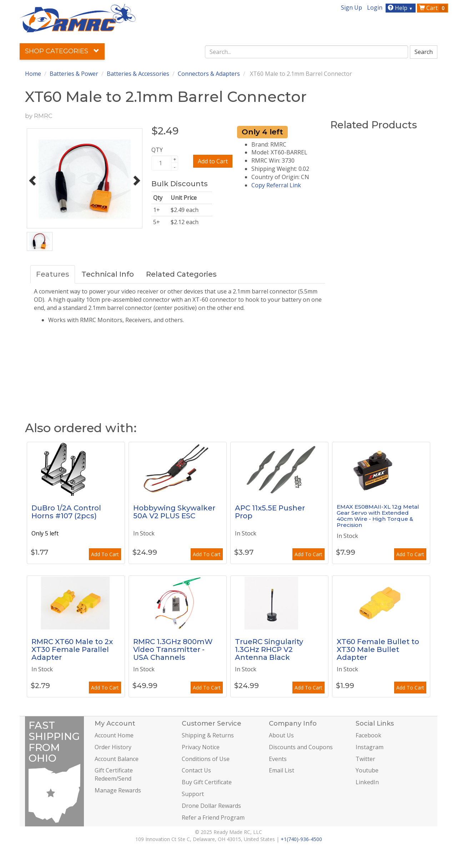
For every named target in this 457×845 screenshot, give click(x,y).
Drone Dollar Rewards (211, 806)
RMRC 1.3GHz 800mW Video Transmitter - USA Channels (173, 649)
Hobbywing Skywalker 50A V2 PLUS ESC (174, 512)
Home (33, 74)
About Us (281, 735)
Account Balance (117, 759)
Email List (281, 770)
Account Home (114, 735)
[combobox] (306, 51)
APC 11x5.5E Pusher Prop (270, 512)
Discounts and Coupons (301, 747)
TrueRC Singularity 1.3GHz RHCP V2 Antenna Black (269, 649)
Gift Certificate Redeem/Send (114, 774)
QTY (157, 150)
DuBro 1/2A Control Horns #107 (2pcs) (66, 512)
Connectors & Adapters (209, 74)
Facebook (368, 735)
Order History (113, 747)
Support (193, 794)
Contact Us (196, 770)
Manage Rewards (118, 790)
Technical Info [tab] (107, 274)
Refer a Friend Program (213, 817)
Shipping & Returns (208, 735)
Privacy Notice (201, 747)
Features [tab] (52, 274)
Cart (433, 8)
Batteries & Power (74, 74)
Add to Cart (213, 161)
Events (278, 759)
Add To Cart (105, 554)
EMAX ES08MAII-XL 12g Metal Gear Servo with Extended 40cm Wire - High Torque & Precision (378, 515)
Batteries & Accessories (138, 74)
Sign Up (351, 7)
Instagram (369, 747)
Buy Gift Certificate (207, 782)
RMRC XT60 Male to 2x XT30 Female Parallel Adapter (72, 649)
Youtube (367, 770)
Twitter (365, 759)
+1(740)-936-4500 (301, 839)
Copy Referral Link (276, 185)
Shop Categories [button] (62, 51)
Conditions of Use (206, 759)
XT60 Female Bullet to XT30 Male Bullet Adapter (378, 649)
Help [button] (401, 8)
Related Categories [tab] (181, 274)
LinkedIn (367, 782)
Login (374, 7)
